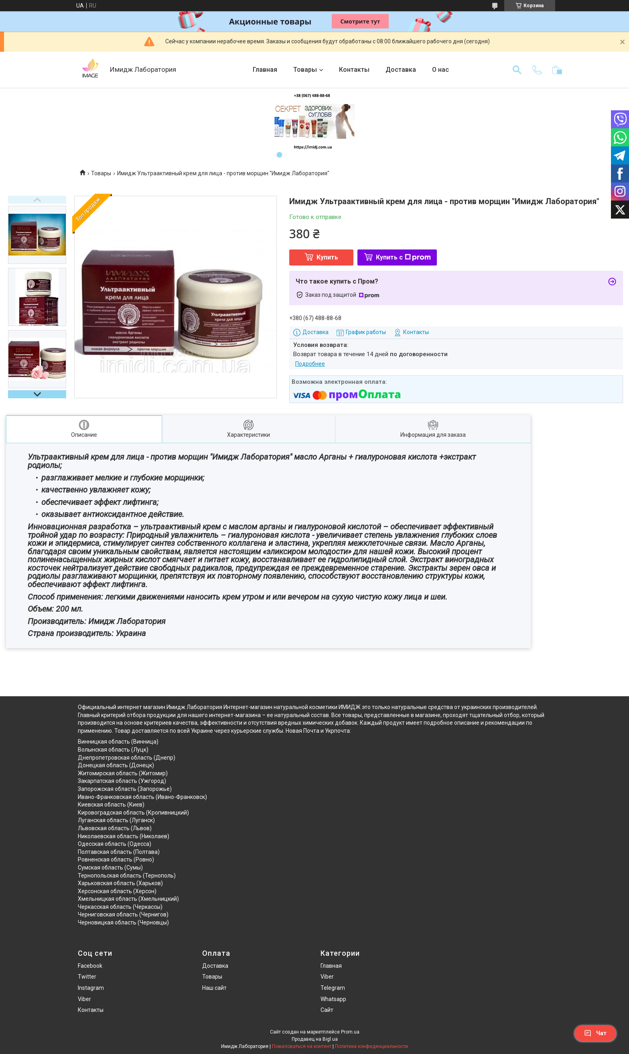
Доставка (401, 69)
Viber (84, 999)
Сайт (327, 1010)
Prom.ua (350, 1032)
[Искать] (517, 70)
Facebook (90, 966)
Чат (595, 1033)
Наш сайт (214, 988)
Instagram (91, 988)
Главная (265, 69)
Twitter (87, 976)
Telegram (333, 988)
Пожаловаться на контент (301, 1046)
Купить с (403, 257)
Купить (327, 257)
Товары (305, 69)
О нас (440, 69)
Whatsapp (333, 999)
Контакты (354, 69)
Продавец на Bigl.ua (315, 1039)
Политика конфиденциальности (371, 1046)
